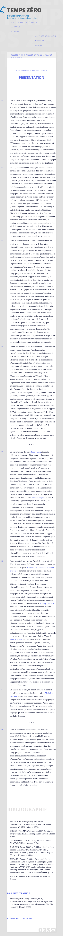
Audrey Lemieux (47, 603)
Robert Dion (36, 452)
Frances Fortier (16, 639)
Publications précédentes (24, 22)
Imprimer (27, 918)
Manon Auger (37, 497)
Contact (39, 45)
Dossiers (14, 55)
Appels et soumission (45, 36)
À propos (15, 26)
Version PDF (13, 918)
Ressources (41, 40)
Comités (15, 31)
